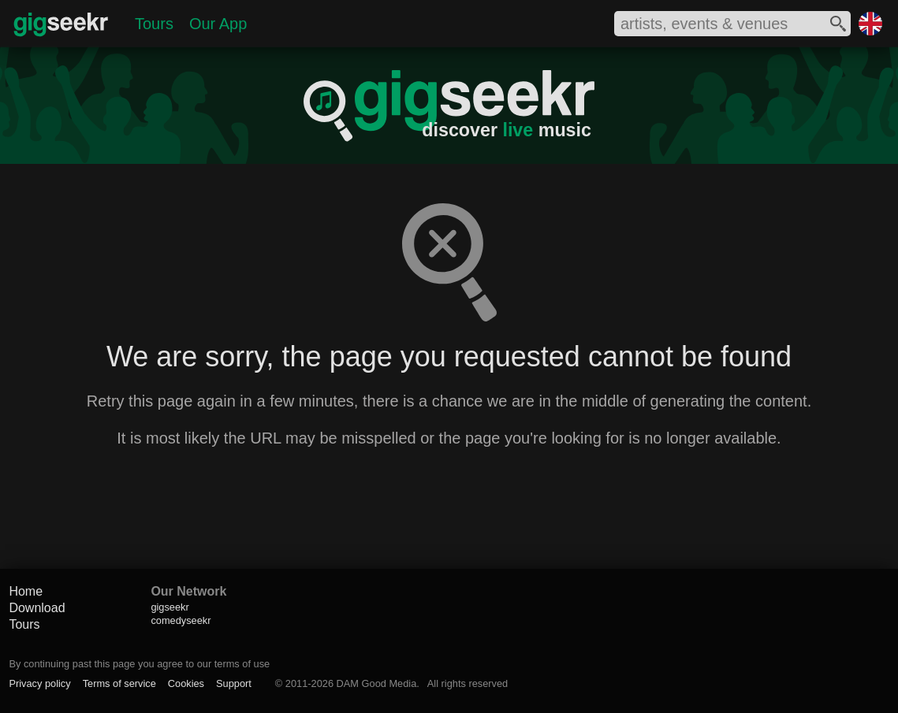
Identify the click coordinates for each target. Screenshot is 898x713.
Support (234, 683)
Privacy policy (39, 683)
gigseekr (169, 607)
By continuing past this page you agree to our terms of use (139, 664)
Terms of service (119, 683)
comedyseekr (181, 620)
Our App (218, 23)
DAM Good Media (377, 683)
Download (37, 608)
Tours (154, 23)
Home (26, 591)
